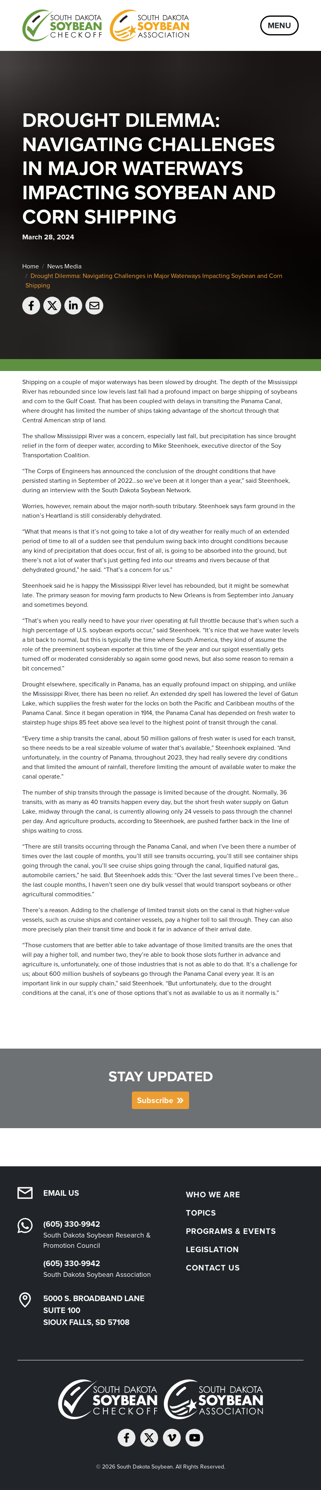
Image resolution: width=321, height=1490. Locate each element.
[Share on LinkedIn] (73, 306)
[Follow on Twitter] (149, 1438)
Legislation (212, 1249)
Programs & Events (231, 1231)
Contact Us (213, 1268)
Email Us (61, 1193)
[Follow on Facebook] (126, 1438)
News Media (64, 266)
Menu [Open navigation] (279, 25)
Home (30, 266)
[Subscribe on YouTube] (194, 1438)
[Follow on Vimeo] (172, 1438)
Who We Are (213, 1195)
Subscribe (155, 1100)
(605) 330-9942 (71, 1224)
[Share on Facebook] (31, 306)
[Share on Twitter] (52, 306)
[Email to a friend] (94, 306)
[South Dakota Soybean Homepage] (105, 25)
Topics (201, 1213)
